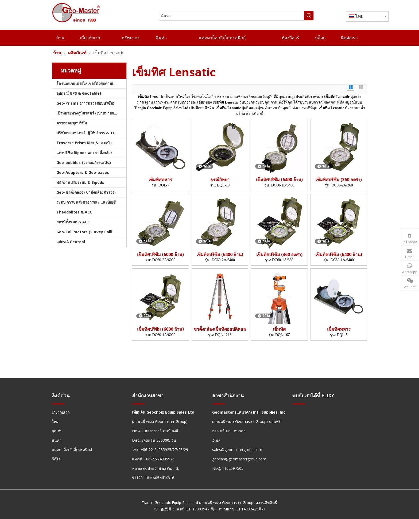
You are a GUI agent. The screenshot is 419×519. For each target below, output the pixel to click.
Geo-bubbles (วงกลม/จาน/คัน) (83, 162)
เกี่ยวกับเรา (61, 412)
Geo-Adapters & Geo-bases (82, 172)
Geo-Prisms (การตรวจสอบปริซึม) (85, 103)
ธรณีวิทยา (220, 179)
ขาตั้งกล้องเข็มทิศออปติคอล (220, 329)
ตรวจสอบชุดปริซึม (71, 122)
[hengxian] (58, 403)
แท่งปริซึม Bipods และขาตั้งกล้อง (84, 152)
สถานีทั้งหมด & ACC (73, 221)
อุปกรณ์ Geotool (70, 241)
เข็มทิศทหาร (160, 179)
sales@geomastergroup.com (237, 449)
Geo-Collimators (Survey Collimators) (91, 231)
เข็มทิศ (279, 329)
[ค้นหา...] (231, 15)
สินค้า (56, 440)
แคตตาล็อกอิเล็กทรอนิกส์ (72, 449)
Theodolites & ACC (74, 212)
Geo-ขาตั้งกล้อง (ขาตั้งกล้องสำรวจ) (86, 192)
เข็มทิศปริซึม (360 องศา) (339, 179)
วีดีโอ (56, 458)
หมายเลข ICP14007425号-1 (242, 509)
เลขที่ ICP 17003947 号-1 (197, 509)
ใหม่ (55, 421)
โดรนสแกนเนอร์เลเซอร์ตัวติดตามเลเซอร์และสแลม (91, 83)
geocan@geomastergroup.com (239, 458)
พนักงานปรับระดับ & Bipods (80, 182)
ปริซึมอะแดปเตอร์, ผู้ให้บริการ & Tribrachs (91, 132)
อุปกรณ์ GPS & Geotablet (79, 93)
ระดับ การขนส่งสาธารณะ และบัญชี (86, 202)
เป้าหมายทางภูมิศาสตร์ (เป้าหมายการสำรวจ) (91, 113)
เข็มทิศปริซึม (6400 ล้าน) (279, 179)
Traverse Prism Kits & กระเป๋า (84, 142)
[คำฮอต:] (308, 15)
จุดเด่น (57, 430)
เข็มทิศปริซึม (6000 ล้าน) (160, 254)
